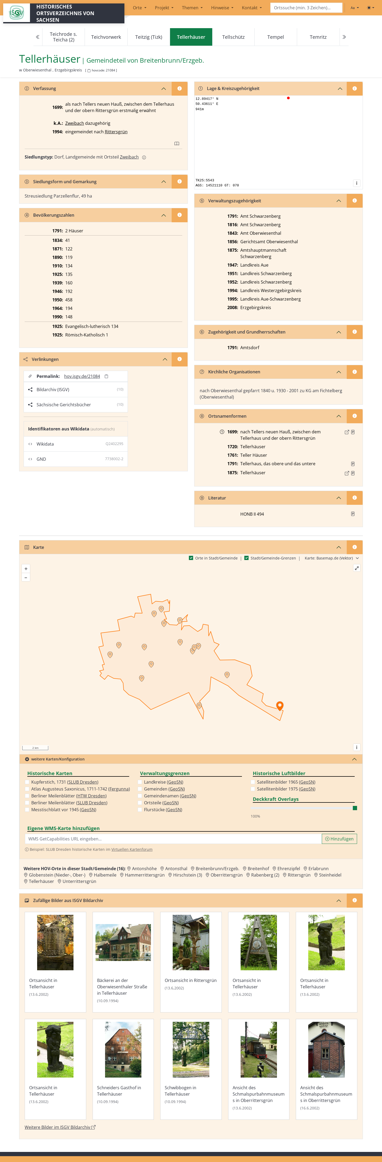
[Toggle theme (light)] (370, 7)
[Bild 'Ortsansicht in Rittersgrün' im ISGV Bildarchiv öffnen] (191, 962)
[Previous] (37, 37)
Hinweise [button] (220, 8)
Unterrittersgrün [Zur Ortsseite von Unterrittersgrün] (79, 881)
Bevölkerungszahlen (49, 215)
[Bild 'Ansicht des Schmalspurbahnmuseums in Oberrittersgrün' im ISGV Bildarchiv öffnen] (259, 1069)
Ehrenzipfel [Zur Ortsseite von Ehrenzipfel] (288, 869)
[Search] (306, 8)
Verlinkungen (41, 359)
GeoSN (88, 810)
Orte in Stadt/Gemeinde (216, 558)
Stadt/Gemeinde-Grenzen (273, 558)
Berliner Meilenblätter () (69, 796)
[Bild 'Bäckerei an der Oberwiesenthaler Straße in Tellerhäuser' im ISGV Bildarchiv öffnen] (123, 962)
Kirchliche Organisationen (230, 372)
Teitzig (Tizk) (148, 37)
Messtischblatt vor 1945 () (63, 810)
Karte (34, 547)
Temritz (318, 37)
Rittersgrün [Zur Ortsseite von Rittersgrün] (299, 875)
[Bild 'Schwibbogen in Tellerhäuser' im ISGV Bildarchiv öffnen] (191, 1069)
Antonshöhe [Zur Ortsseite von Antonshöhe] (144, 869)
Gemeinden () (164, 789)
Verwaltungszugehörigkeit (230, 201)
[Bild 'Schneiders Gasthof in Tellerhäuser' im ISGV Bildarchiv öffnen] (123, 1069)
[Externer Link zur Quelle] (347, 432)
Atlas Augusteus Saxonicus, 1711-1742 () (80, 789)
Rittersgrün (116, 132)
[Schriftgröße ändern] (354, 7)
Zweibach (74, 123)
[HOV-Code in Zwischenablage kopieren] (89, 71)
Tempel (275, 37)
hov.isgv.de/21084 (82, 376)
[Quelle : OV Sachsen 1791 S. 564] (352, 463)
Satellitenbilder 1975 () (286, 789)
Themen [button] (190, 8)
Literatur (213, 498)
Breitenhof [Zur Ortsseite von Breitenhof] (258, 869)
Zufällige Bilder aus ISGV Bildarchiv (64, 900)
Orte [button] (138, 8)
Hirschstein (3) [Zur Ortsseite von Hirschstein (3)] (187, 875)
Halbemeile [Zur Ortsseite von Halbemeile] (105, 875)
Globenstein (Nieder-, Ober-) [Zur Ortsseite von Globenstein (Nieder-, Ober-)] (57, 875)
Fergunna (119, 789)
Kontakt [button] (250, 8)
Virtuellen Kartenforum (132, 849)
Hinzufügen (339, 839)
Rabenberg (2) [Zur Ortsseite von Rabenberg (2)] (265, 875)
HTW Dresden (91, 796)
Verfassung (40, 88)
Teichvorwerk (106, 37)
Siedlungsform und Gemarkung (61, 182)
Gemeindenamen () (170, 796)
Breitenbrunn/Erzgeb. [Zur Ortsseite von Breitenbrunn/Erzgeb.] (217, 869)
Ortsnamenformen (223, 416)
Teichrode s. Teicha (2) (63, 37)
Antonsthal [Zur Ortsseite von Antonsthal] (176, 869)
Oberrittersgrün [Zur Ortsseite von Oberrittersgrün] (227, 875)
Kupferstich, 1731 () (64, 782)
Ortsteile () (161, 803)
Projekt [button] (162, 8)
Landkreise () (163, 782)
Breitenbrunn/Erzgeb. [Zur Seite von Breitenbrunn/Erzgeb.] (172, 60)
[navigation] (191, 37)
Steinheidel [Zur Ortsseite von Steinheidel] (330, 875)
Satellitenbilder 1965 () (286, 782)
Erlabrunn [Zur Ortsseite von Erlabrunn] (319, 869)
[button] (353, 432)
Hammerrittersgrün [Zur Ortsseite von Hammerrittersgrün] (145, 875)
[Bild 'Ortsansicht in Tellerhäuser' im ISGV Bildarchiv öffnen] (55, 962)
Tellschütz (233, 37)
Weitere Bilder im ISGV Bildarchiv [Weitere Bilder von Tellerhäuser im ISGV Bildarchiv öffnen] (60, 1127)
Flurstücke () (163, 810)
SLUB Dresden (82, 782)
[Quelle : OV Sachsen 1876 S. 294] (352, 473)
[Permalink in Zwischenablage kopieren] (106, 376)
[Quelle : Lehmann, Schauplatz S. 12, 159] (352, 432)
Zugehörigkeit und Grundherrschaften (242, 332)
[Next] (344, 37)
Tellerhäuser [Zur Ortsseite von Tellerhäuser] (41, 881)
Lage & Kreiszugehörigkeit (228, 88)
